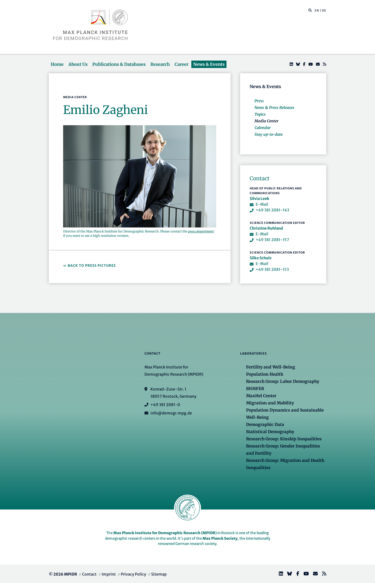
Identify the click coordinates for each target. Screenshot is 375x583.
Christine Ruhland (266, 228)
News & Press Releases (274, 107)
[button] (310, 10)
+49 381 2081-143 (272, 210)
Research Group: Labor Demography (282, 381)
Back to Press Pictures (92, 265)
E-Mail (262, 204)
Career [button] (181, 64)
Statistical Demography (270, 431)
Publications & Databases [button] (119, 64)
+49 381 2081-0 (165, 404)
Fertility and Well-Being (270, 367)
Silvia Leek (259, 198)
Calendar (262, 127)
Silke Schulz (260, 257)
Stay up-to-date (268, 134)
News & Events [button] (209, 64)
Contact (89, 574)
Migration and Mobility (270, 403)
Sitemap (159, 574)
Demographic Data (265, 424)
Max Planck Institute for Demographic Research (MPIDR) (165, 533)
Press (259, 100)
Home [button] (57, 64)
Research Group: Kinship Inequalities (284, 438)
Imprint (109, 574)
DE (324, 10)
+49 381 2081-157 (272, 239)
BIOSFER (255, 388)
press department (201, 231)
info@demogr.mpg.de (171, 413)
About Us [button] (78, 64)
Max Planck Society (220, 538)
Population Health (264, 374)
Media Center (266, 121)
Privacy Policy (133, 574)
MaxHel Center (261, 395)
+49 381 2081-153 (272, 269)
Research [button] (160, 64)
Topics (260, 114)
